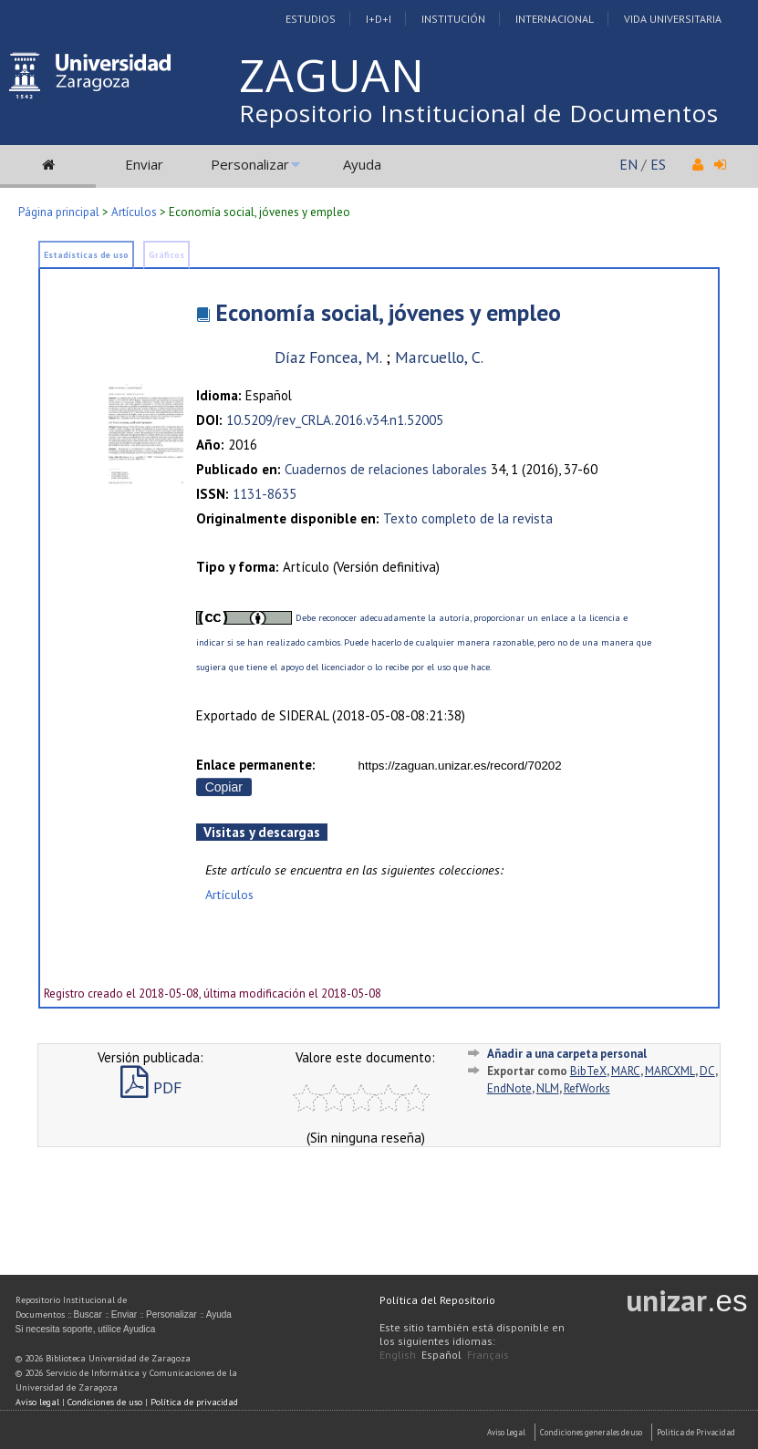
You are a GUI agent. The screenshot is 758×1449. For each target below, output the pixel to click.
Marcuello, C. (439, 357)
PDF (151, 1087)
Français (488, 1354)
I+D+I (378, 19)
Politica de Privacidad (696, 1432)
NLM (547, 1088)
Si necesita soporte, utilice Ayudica (86, 1329)
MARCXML (670, 1071)
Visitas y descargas (261, 832)
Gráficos (166, 255)
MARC (625, 1071)
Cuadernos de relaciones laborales (386, 469)
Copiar (224, 787)
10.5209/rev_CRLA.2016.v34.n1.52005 (334, 420)
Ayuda (362, 164)
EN (628, 164)
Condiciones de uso (104, 1402)
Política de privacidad (194, 1402)
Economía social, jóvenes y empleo (388, 312)
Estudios (311, 19)
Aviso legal (37, 1402)
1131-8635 (264, 493)
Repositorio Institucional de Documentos (479, 113)
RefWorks (587, 1088)
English (397, 1354)
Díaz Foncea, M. (328, 357)
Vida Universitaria (673, 19)
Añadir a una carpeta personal (567, 1053)
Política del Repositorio (437, 1300)
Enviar (144, 164)
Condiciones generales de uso (591, 1432)
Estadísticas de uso (86, 255)
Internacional (554, 19)
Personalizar (250, 164)
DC (707, 1071)
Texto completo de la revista (468, 518)
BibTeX (588, 1071)
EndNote (509, 1088)
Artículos (134, 212)
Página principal (58, 212)
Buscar (88, 1314)
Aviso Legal (506, 1432)
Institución (453, 19)
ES (658, 164)
